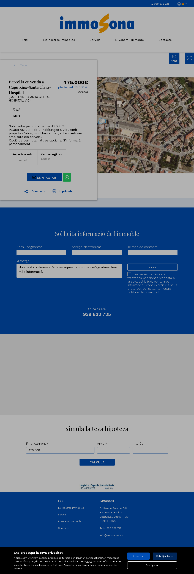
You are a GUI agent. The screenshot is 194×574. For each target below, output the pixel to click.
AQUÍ (89, 561)
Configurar (152, 565)
